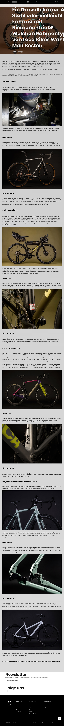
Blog (44, 703)
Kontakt (45, 707)
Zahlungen (31, 705)
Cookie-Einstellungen (34, 720)
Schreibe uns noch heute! (25, 661)
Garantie (31, 708)
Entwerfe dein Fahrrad (33, 1)
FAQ (30, 701)
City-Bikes (34, 547)
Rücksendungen (32, 710)
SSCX (46, 606)
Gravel (17, 701)
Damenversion (8, 552)
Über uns (45, 701)
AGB (30, 703)
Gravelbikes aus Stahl (11, 268)
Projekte (45, 705)
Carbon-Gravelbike (15, 473)
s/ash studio (44, 720)
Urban (17, 705)
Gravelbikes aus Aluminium (33, 86)
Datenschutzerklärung (25, 720)
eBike (17, 707)
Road (17, 703)
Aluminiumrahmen (16, 142)
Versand (31, 707)
